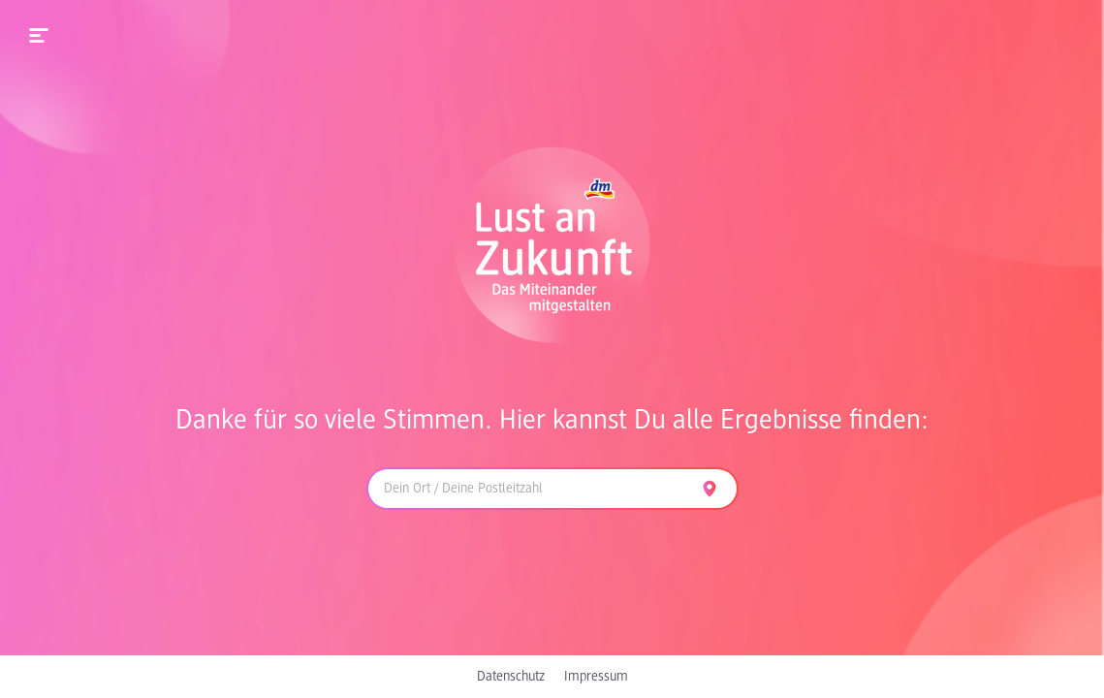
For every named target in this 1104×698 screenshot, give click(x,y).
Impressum (596, 676)
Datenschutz (511, 676)
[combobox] (529, 488)
